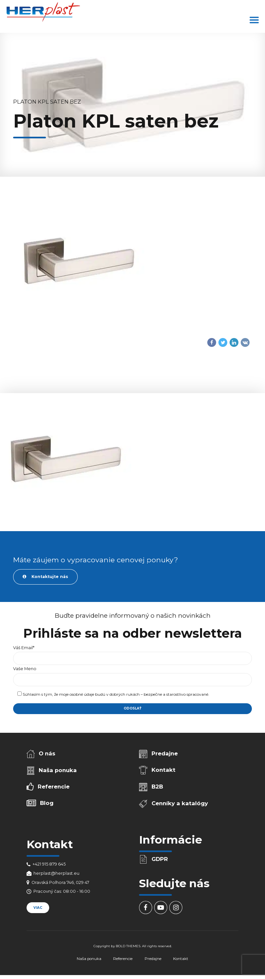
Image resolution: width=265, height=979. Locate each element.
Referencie (54, 786)
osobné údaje (82, 694)
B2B (157, 786)
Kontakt (163, 770)
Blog (46, 803)
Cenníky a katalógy (180, 803)
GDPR (160, 859)
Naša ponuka (58, 770)
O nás (47, 753)
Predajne (165, 753)
